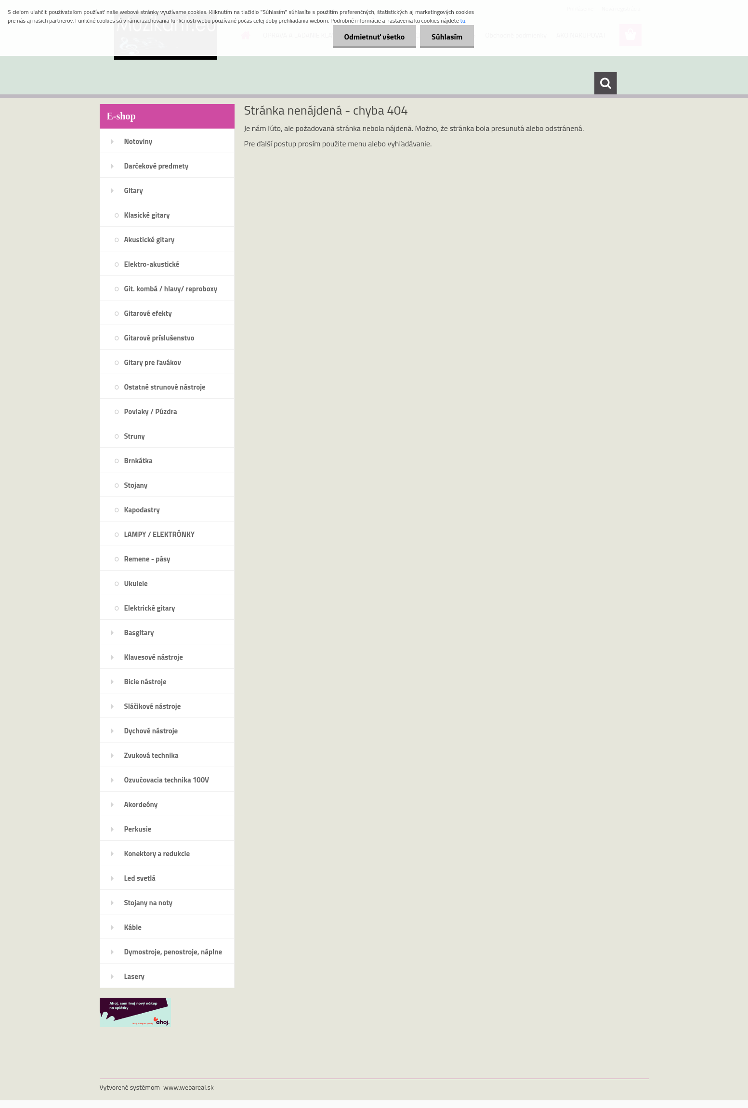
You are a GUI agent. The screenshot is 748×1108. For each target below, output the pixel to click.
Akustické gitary (149, 239)
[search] (605, 83)
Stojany (136, 485)
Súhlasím (446, 36)
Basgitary (139, 632)
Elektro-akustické (152, 264)
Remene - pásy (147, 558)
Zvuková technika (151, 755)
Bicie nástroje (145, 681)
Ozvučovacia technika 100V (167, 779)
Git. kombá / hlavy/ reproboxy (171, 288)
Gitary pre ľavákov (152, 362)
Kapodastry (142, 509)
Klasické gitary (147, 215)
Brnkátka (138, 460)
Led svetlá (140, 878)
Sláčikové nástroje (152, 706)
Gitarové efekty (148, 313)
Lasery (134, 976)
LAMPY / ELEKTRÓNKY (159, 534)
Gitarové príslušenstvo (159, 337)
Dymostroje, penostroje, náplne (173, 951)
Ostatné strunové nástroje (165, 386)
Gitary (133, 190)
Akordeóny (141, 804)
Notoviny (138, 141)
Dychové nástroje (151, 730)
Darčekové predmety (156, 165)
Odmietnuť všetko (372, 36)
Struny (134, 436)
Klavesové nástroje (153, 657)
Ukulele (136, 583)
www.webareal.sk (188, 1087)
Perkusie (138, 828)
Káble (133, 927)
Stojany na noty (148, 902)
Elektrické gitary (149, 607)
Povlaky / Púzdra (150, 411)
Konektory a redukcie (157, 853)
